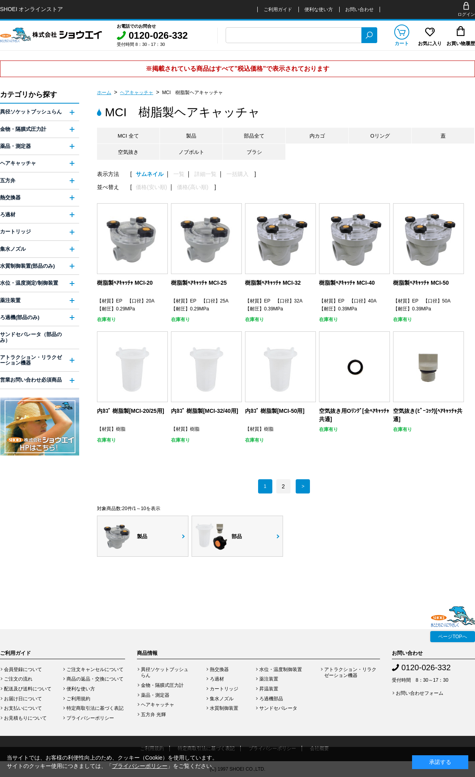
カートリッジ (15, 231)
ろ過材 (7, 214)
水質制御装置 (224, 708)
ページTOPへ (452, 636)
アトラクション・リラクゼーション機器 (31, 360)
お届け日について (23, 698)
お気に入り (430, 43)
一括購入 (237, 174)
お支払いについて (23, 708)
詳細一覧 (205, 174)
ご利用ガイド (278, 9)
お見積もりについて (25, 718)
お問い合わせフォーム (419, 693)
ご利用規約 (78, 698)
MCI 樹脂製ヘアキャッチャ (192, 92)
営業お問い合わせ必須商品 (31, 380)
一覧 (178, 174)
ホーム (104, 92)
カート (402, 43)
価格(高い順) (192, 187)
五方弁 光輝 (153, 714)
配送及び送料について (27, 689)
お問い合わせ (359, 9)
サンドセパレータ (278, 708)
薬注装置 (10, 300)
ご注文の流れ (18, 679)
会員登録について (23, 669)
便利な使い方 (318, 9)
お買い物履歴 (460, 43)
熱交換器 (10, 197)
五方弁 (7, 180)
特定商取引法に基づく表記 (95, 708)
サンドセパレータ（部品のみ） (31, 337)
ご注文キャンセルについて (95, 669)
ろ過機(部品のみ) (20, 317)
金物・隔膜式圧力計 (23, 129)
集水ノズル (13, 249)
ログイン (466, 14)
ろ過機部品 (271, 698)
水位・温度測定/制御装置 (29, 283)
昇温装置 (268, 689)
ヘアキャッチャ (136, 92)
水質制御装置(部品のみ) (27, 266)
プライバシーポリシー (90, 718)
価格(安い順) (151, 187)
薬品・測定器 (15, 146)
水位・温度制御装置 (280, 669)
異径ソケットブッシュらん (31, 112)
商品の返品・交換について (95, 679)
